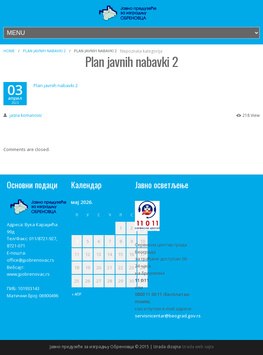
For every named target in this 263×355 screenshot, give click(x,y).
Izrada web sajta (198, 347)
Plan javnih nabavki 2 (44, 50)
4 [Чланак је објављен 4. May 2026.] (77, 241)
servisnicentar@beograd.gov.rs (168, 316)
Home (9, 50)
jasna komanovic (26, 115)
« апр (77, 294)
